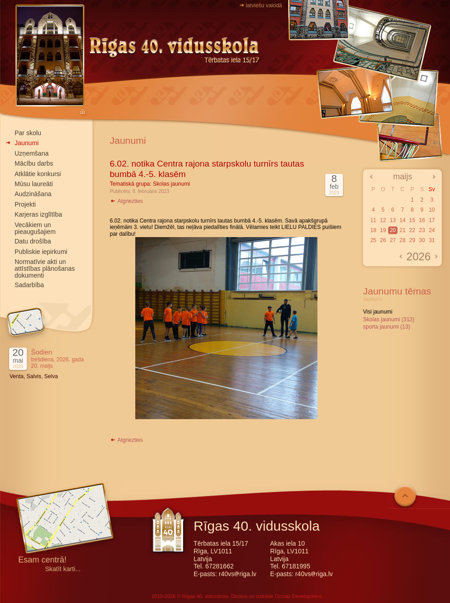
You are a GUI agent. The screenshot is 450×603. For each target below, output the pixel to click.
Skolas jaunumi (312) (388, 319)
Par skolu (28, 133)
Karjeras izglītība (38, 214)
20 (393, 230)
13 (393, 220)
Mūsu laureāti (34, 183)
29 (412, 240)
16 (422, 220)
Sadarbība (29, 285)
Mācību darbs (34, 163)
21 (402, 230)
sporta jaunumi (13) (386, 327)
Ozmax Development (298, 596)
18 (373, 230)
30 (422, 240)
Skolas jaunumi (171, 184)
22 (412, 230)
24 (432, 230)
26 (383, 240)
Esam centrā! (42, 560)
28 (402, 240)
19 (383, 230)
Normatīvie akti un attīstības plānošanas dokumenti (45, 268)
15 (412, 220)
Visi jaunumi (377, 312)
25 (373, 240)
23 (422, 230)
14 (402, 220)
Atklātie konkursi (38, 173)
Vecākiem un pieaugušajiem (35, 228)
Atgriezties (126, 201)
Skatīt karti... (63, 569)
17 (432, 220)
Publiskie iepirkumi (41, 251)
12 (383, 220)
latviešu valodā (264, 5)
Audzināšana (33, 194)
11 (373, 220)
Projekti (25, 204)
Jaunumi (27, 143)
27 (393, 240)
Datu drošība (33, 241)
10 (432, 210)
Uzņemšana (32, 153)
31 (432, 240)
